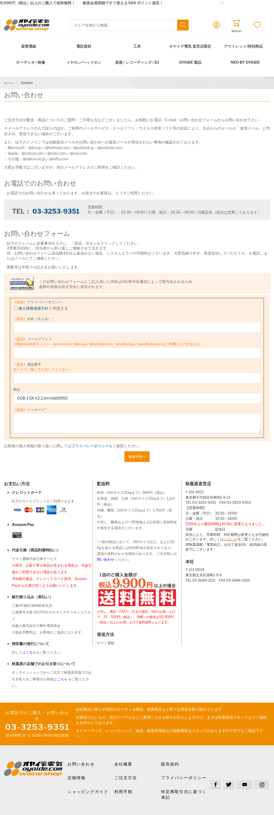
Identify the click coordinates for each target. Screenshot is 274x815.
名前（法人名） (32, 319)
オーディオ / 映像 (30, 62)
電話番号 (42, 367)
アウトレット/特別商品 (243, 46)
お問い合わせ (81, 764)
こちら (31, 652)
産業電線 (28, 46)
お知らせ (231, 539)
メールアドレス (108, 341)
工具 (137, 46)
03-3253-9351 (55, 211)
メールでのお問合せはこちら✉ (197, 3)
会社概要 (123, 764)
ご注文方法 (125, 777)
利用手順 (123, 791)
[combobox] (129, 25)
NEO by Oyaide (245, 62)
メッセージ (28, 409)
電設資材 (83, 46)
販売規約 (170, 764)
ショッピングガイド (87, 791)
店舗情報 (76, 777)
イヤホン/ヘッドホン (83, 62)
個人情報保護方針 (33, 308)
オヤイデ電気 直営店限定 (190, 46)
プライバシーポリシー (37, 302)
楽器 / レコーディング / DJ (137, 62)
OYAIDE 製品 (190, 62)
